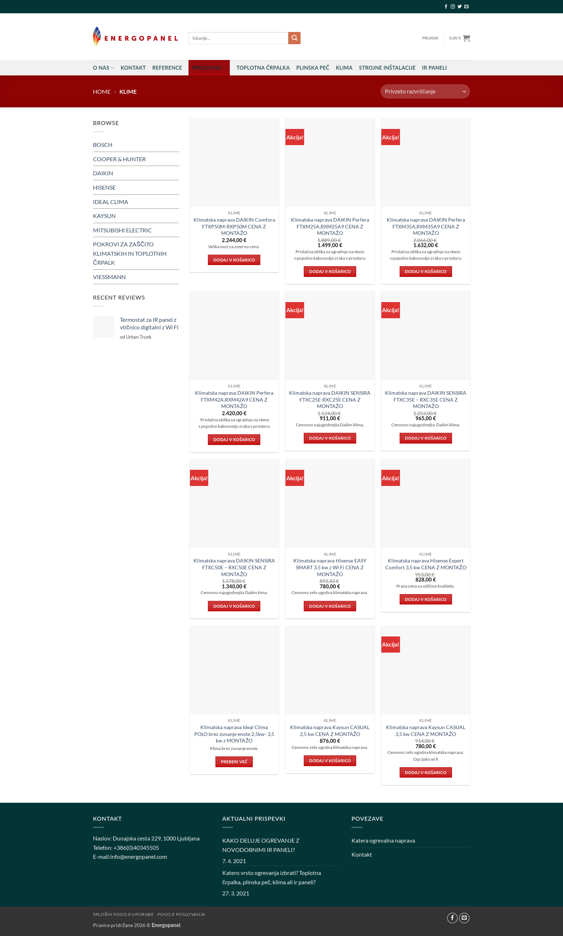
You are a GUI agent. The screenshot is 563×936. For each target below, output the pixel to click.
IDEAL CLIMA (110, 201)
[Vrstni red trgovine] (425, 91)
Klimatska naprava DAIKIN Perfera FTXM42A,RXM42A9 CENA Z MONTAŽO (234, 399)
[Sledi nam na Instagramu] (453, 6)
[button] (430, 38)
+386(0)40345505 (136, 847)
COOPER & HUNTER (119, 159)
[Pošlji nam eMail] (466, 6)
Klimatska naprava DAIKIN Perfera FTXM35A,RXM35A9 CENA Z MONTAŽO (426, 226)
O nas (103, 67)
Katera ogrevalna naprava (383, 840)
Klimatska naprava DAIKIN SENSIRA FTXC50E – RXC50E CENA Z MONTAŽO (234, 567)
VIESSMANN (109, 276)
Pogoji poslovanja (181, 914)
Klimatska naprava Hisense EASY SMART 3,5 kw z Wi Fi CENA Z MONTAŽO (330, 567)
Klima (344, 68)
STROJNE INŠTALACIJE (387, 68)
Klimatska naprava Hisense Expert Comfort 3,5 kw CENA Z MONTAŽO (425, 563)
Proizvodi (209, 67)
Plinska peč (312, 68)
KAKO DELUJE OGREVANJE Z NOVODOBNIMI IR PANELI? (260, 845)
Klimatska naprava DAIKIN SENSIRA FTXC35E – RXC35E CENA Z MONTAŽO (425, 399)
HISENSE (104, 187)
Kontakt (133, 68)
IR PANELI (434, 68)
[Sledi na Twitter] (459, 6)
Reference (167, 68)
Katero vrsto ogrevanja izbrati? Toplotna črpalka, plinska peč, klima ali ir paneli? (271, 877)
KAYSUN (104, 215)
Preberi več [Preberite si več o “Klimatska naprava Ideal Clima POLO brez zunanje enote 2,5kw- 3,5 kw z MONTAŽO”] (234, 761)
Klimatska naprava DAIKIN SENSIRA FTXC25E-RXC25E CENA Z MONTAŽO (330, 399)
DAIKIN (103, 173)
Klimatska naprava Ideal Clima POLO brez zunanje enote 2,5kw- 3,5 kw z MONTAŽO (234, 733)
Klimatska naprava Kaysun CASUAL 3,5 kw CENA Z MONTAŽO (425, 730)
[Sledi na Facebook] (446, 6)
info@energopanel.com (138, 856)
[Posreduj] (294, 38)
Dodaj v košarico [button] (234, 260)
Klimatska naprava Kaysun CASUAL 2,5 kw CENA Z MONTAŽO (329, 730)
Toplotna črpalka (263, 68)
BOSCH (102, 144)
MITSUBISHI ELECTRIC (122, 230)
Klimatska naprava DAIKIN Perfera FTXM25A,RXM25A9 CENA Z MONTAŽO (330, 226)
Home (102, 91)
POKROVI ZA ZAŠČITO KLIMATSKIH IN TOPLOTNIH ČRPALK (130, 253)
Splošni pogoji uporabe (123, 914)
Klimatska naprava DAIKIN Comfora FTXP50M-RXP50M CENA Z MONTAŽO (234, 226)
